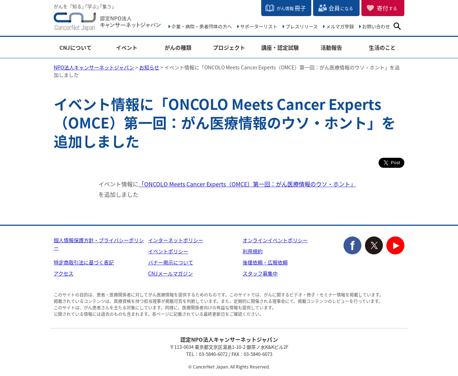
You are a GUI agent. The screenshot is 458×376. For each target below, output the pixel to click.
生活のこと (382, 47)
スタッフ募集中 (260, 273)
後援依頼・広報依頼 (265, 262)
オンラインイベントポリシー (275, 240)
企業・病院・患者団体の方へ (201, 26)
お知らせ (149, 67)
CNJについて (75, 47)
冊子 (291, 8)
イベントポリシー (168, 251)
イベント (126, 47)
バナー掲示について (170, 262)
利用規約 (253, 251)
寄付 (387, 8)
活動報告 (331, 47)
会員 (340, 8)
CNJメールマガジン (170, 273)
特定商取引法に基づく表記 (84, 262)
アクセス (63, 273)
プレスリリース (302, 26)
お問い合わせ (376, 26)
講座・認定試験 (280, 47)
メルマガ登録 (340, 26)
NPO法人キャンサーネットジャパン (107, 23)
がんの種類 (178, 47)
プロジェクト (229, 47)
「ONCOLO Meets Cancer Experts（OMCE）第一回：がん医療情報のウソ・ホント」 (247, 184)
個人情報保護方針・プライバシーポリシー (99, 243)
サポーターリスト (258, 26)
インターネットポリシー (175, 240)
